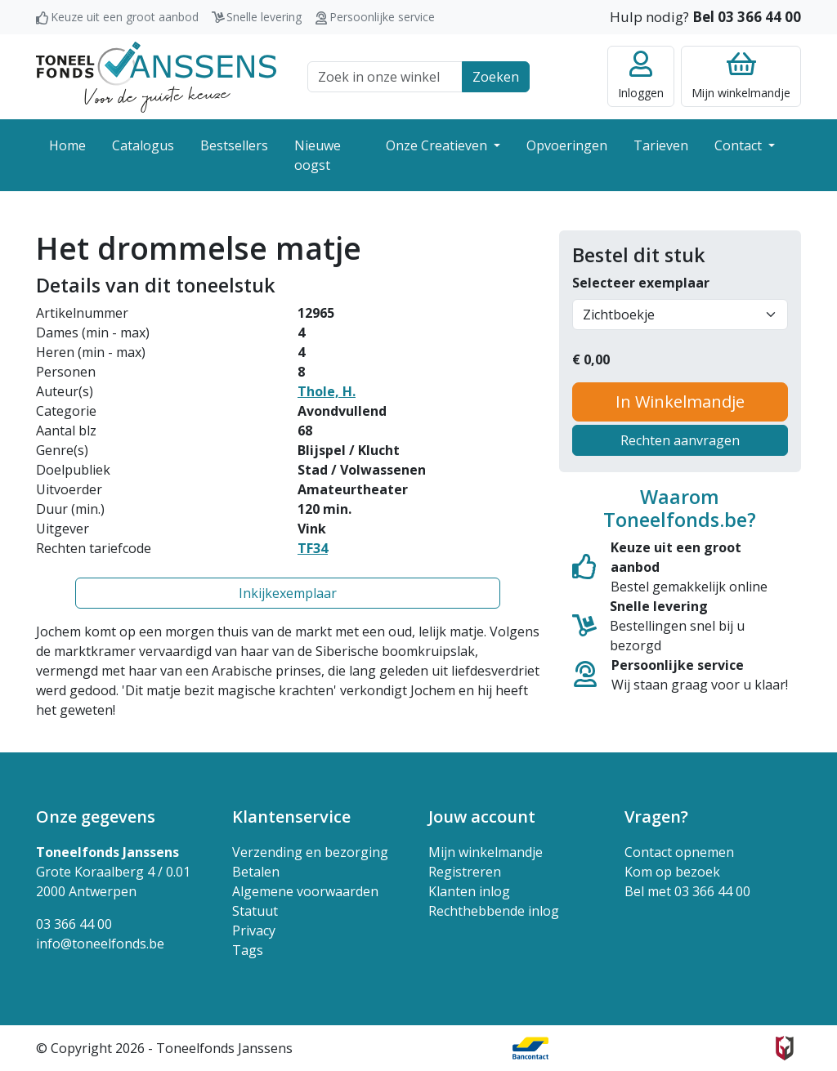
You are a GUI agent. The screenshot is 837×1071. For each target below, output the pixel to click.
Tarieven (660, 145)
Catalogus (143, 145)
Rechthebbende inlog (493, 911)
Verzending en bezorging (310, 852)
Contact (739, 145)
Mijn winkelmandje (485, 852)
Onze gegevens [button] (95, 816)
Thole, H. (327, 391)
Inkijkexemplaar (288, 593)
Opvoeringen (566, 145)
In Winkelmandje (680, 401)
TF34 (313, 548)
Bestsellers (234, 145)
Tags (247, 950)
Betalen (256, 872)
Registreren (464, 872)
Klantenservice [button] (291, 816)
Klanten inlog (469, 891)
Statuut (255, 911)
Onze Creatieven (438, 145)
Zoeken (495, 77)
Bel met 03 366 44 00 (687, 891)
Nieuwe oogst (317, 155)
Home (67, 145)
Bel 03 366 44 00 (746, 16)
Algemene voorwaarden (305, 891)
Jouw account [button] (481, 816)
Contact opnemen (679, 852)
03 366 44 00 (74, 924)
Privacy (253, 930)
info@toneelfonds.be (100, 944)
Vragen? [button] (656, 816)
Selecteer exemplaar (640, 283)
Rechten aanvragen (680, 440)
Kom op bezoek (672, 872)
